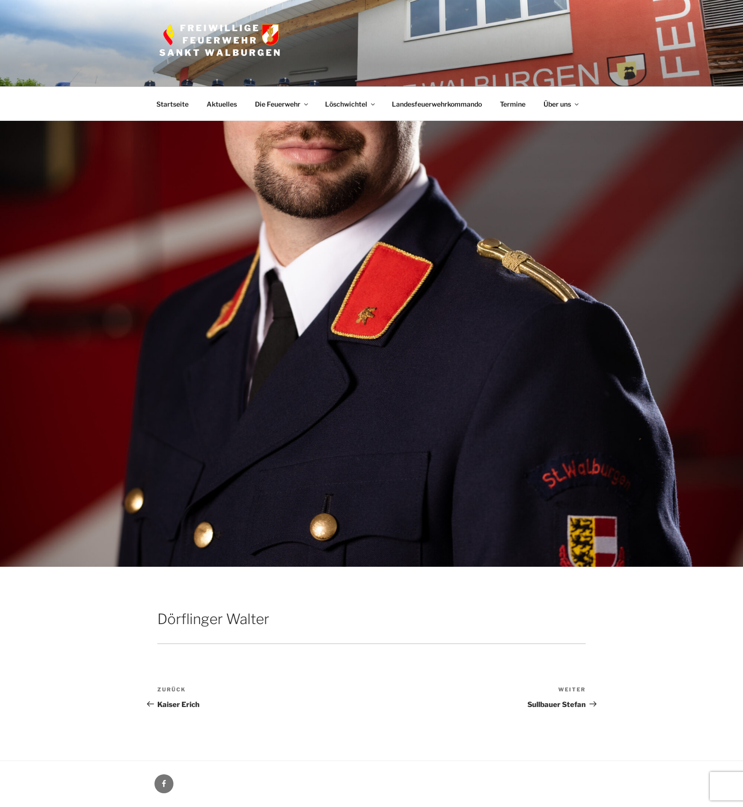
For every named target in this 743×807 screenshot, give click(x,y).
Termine (513, 104)
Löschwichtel (350, 104)
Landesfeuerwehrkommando (437, 104)
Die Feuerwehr (282, 104)
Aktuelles (222, 104)
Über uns (562, 104)
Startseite (172, 104)
